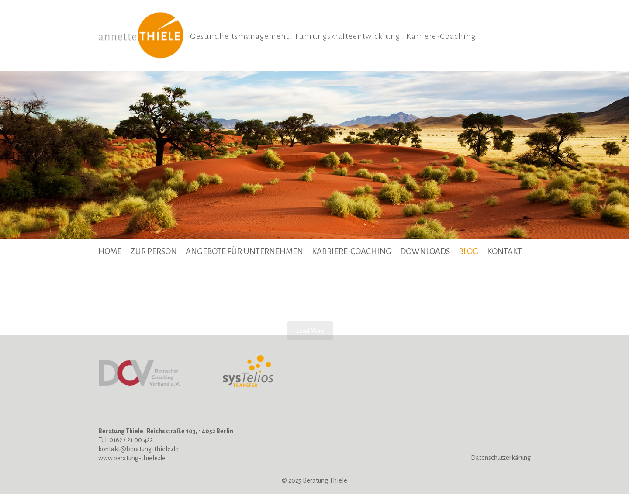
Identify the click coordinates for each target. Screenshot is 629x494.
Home (109, 251)
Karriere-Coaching (351, 251)
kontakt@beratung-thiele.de (138, 449)
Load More (310, 331)
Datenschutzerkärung (501, 457)
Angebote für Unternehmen (244, 251)
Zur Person (153, 251)
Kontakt (504, 251)
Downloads (425, 251)
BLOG (468, 251)
